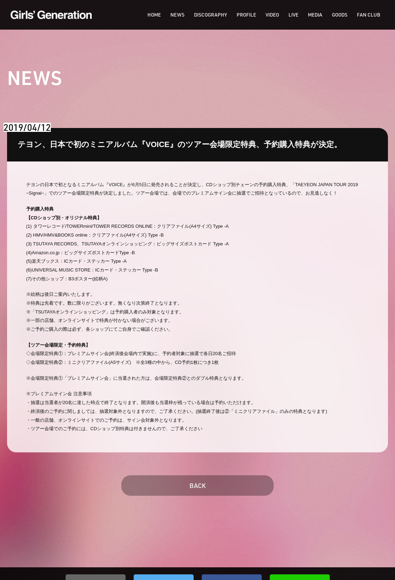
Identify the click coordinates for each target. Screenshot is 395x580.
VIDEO (272, 14)
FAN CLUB (368, 14)
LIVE (293, 14)
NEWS (177, 14)
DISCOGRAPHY (210, 14)
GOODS (339, 14)
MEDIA (315, 14)
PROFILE (246, 14)
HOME (154, 14)
